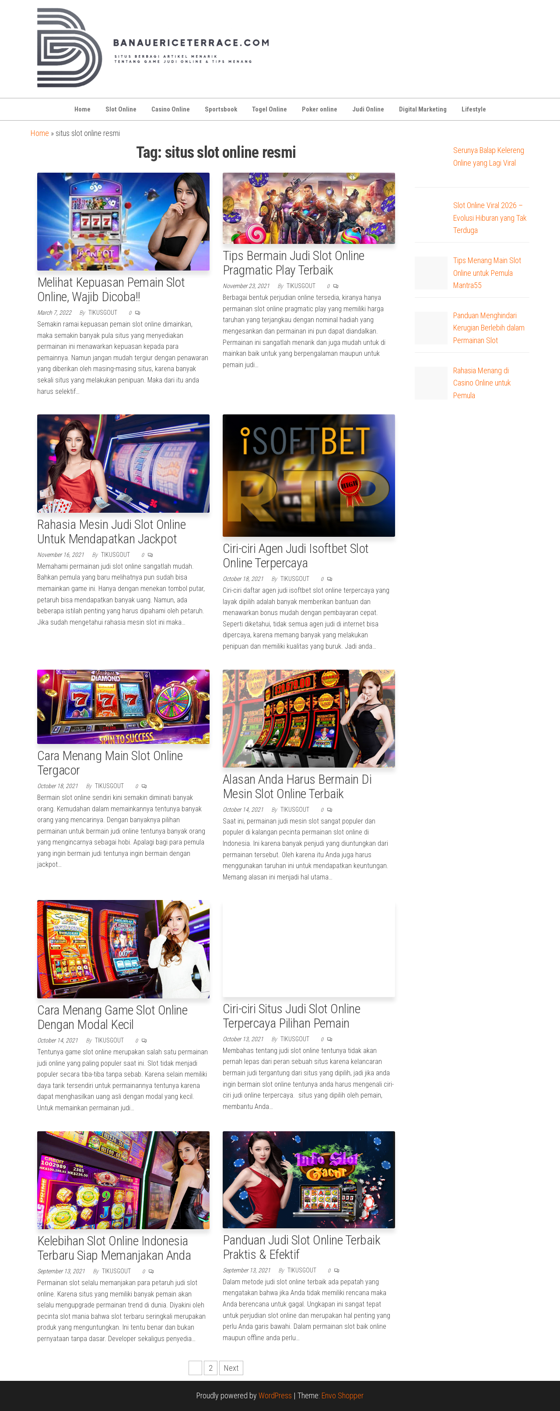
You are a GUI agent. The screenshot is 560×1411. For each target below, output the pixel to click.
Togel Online (269, 109)
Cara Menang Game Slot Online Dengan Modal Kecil (112, 1017)
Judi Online (368, 109)
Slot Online (120, 109)
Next (231, 1368)
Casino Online (170, 109)
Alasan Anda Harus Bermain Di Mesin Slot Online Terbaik (297, 786)
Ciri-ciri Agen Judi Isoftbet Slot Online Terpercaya (296, 555)
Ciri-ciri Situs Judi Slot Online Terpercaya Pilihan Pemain (291, 1016)
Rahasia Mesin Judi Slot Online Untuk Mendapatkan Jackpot (111, 531)
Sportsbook (221, 109)
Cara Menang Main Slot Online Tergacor (109, 763)
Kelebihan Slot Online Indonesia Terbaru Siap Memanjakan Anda (114, 1248)
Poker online (319, 109)
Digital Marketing (423, 109)
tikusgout (103, 312)
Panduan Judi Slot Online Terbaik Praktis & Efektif (301, 1247)
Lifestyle (474, 109)
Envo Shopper (343, 1395)
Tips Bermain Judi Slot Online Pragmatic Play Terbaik (293, 263)
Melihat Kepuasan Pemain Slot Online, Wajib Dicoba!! (111, 289)
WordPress (275, 1395)
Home (82, 109)
